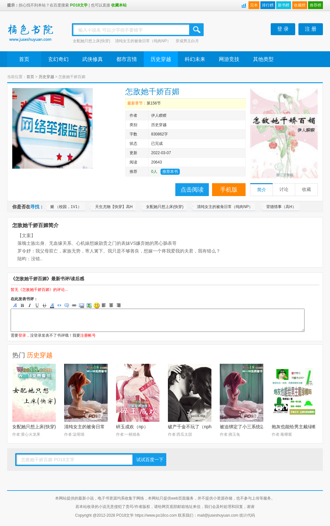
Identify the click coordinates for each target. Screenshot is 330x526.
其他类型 (263, 59)
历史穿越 (160, 59)
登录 (22, 335)
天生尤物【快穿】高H (114, 206)
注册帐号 (88, 335)
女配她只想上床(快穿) (91, 41)
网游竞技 (229, 59)
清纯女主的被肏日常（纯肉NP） (143, 41)
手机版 (229, 189)
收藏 (306, 189)
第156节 (154, 103)
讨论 (283, 189)
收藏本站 (119, 5)
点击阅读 (192, 189)
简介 (261, 189)
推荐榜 (315, 5)
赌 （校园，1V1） (66, 206)
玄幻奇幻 (58, 59)
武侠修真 (92, 59)
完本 (254, 5)
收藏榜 (300, 5)
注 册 (310, 29)
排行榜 (268, 5)
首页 (24, 59)
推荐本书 (170, 171)
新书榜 (283, 5)
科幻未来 (195, 59)
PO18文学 (79, 5)
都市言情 (126, 59)
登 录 (283, 29)
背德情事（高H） (281, 206)
